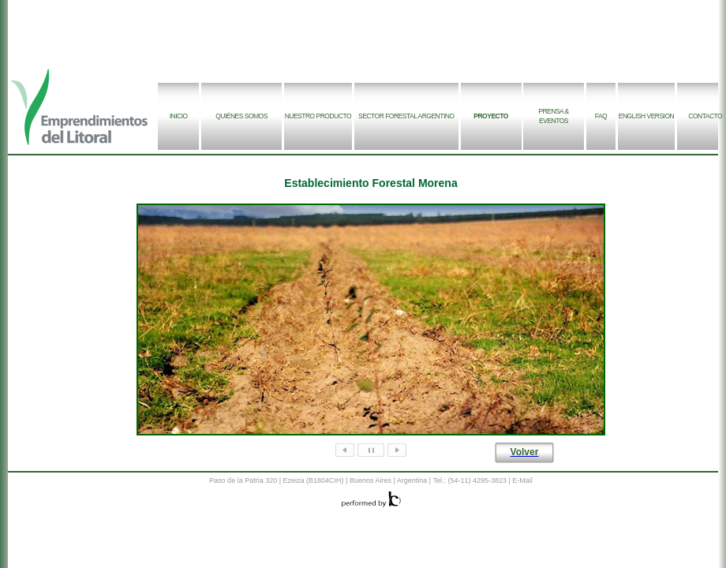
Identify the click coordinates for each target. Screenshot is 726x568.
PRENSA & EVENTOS (553, 116)
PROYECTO (490, 116)
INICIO (179, 116)
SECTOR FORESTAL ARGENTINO (406, 116)
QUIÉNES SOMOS (241, 116)
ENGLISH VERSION (646, 116)
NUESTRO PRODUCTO (318, 116)
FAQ (601, 116)
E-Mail (522, 480)
